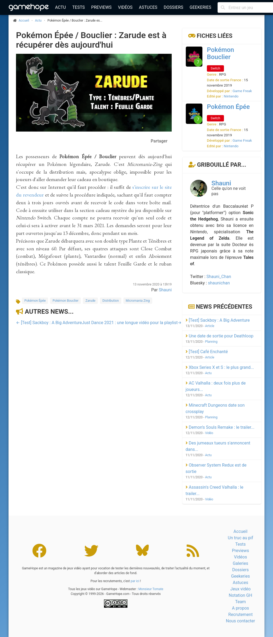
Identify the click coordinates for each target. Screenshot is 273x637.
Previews (101, 7)
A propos (240, 608)
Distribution (110, 301)
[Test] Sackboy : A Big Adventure (218, 320)
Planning (211, 342)
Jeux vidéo (240, 588)
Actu (60, 7)
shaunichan (219, 282)
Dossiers (173, 7)
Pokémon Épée (35, 301)
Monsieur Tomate (150, 589)
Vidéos (125, 7)
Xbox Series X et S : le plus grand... (220, 367)
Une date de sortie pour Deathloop (219, 335)
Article (209, 326)
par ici (135, 581)
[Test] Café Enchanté (207, 351)
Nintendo (231, 96)
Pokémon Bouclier (65, 301)
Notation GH (240, 595)
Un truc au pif (240, 537)
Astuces (148, 7)
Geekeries (200, 7)
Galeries (240, 563)
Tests (78, 7)
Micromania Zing (138, 301)
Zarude (90, 301)
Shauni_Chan (218, 276)
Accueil (240, 531)
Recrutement (240, 614)
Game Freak (242, 91)
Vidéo (209, 433)
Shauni (165, 289)
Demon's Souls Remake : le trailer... (220, 427)
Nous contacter (240, 620)
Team (240, 601)
